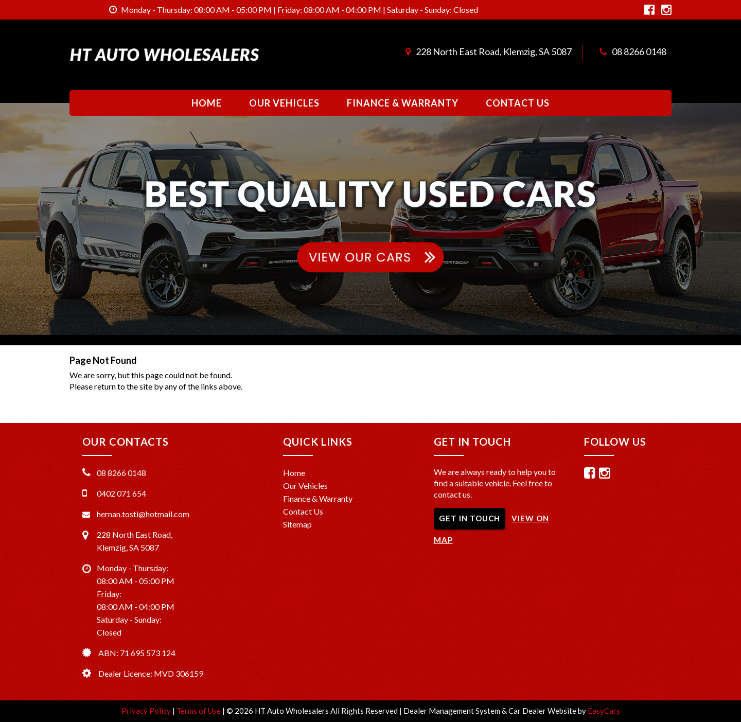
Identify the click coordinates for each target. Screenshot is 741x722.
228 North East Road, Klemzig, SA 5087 (494, 51)
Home (206, 103)
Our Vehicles (284, 103)
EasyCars (604, 710)
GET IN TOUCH (469, 518)
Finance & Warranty (402, 103)
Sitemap (297, 524)
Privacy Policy (146, 710)
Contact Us (518, 103)
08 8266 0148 (639, 51)
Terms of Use (199, 710)
